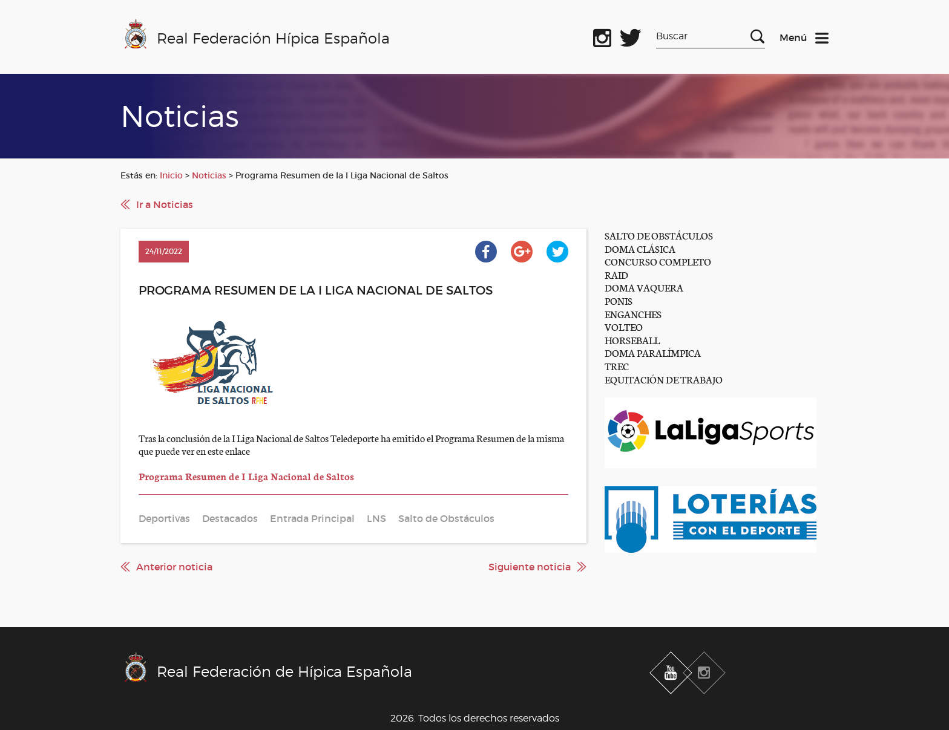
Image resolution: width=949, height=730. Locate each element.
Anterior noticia (174, 567)
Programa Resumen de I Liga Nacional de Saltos (246, 476)
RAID (616, 274)
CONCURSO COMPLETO (658, 261)
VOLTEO (624, 326)
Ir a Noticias (164, 204)
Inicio (171, 175)
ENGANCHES (633, 314)
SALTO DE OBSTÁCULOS (659, 235)
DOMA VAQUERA (644, 287)
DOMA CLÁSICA (640, 248)
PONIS (618, 300)
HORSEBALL (632, 340)
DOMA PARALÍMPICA (653, 352)
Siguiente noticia (529, 567)
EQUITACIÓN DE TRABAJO (664, 379)
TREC (617, 366)
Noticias (209, 175)
